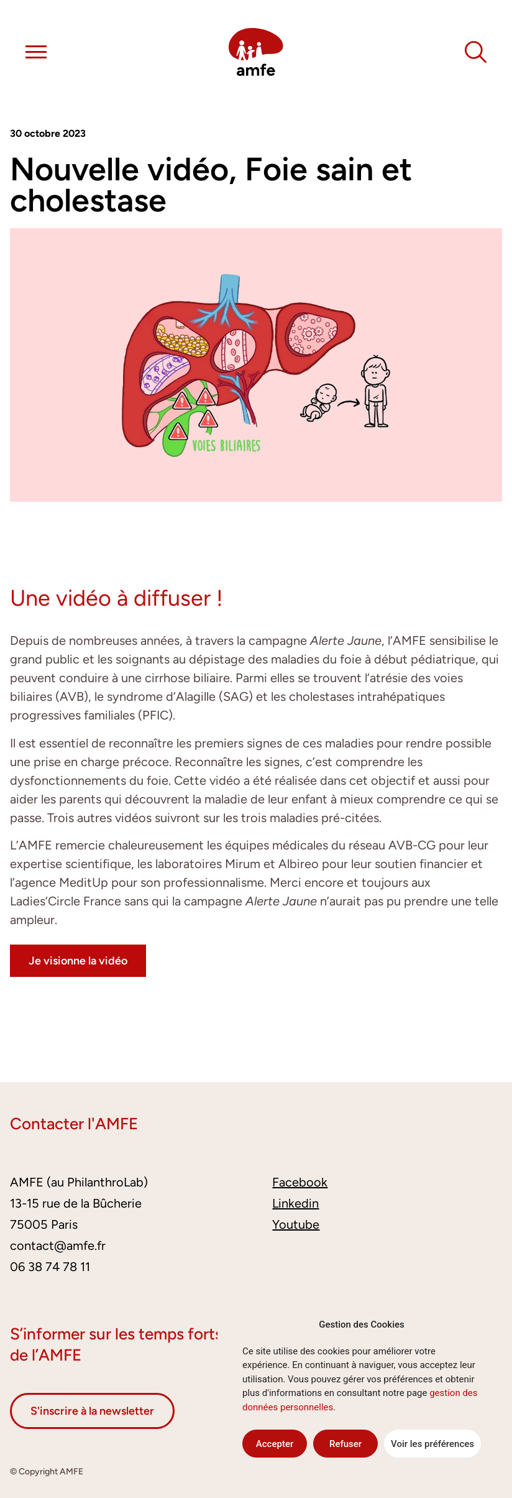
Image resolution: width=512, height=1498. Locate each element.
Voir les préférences (432, 1443)
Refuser (345, 1443)
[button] (36, 54)
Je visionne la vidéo (78, 961)
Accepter (274, 1443)
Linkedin (295, 1203)
